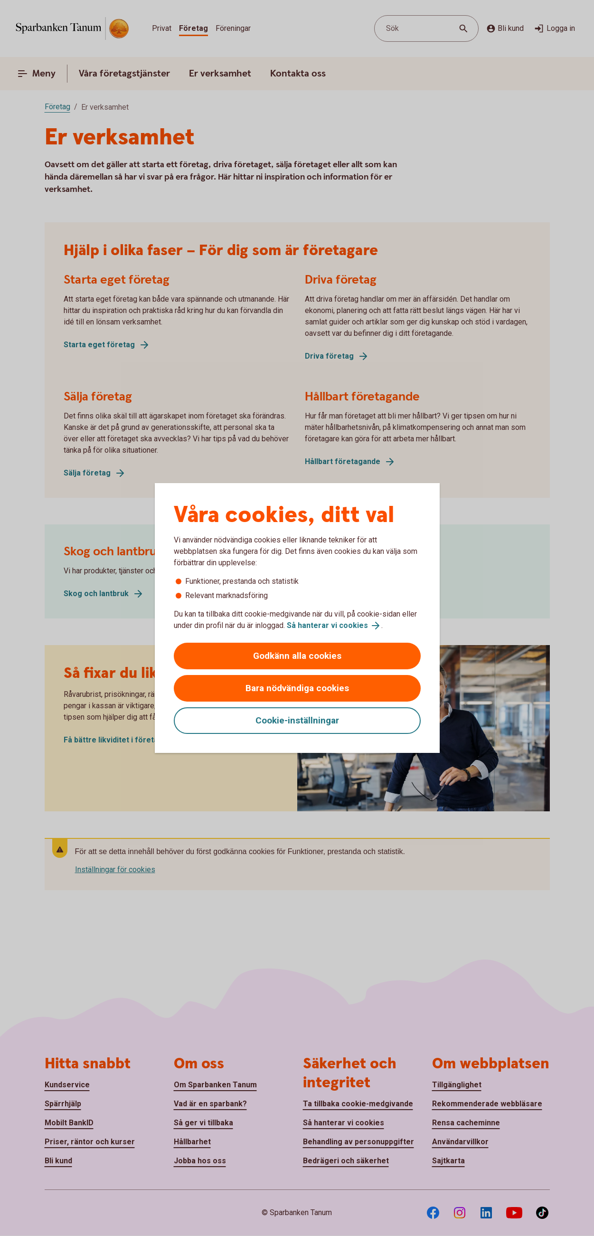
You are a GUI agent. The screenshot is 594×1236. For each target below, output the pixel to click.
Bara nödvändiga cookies (297, 688)
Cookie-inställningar (297, 720)
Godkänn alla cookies (297, 655)
